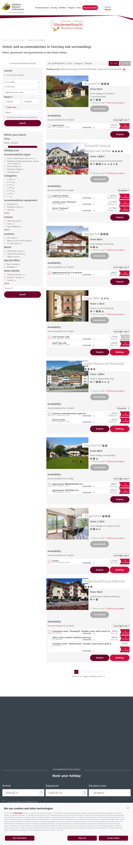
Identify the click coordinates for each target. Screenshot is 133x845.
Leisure (8, 217)
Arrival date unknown (15, 75)
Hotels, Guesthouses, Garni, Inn (21, 158)
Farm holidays (14, 166)
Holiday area (11, 150)
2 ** (10, 193)
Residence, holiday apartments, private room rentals (23, 162)
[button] (128, 808)
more (6, 283)
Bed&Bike (12, 267)
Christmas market (42, 8)
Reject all (82, 838)
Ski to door (12, 238)
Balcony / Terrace (15, 277)
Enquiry (120, 134)
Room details (12, 270)
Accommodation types (17, 154)
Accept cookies (113, 838)
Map (125, 63)
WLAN (11, 210)
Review (88, 63)
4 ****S (11, 182)
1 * (9, 196)
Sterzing (54, 8)
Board (7, 247)
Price (7, 138)
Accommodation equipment (20, 200)
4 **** (10, 185)
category (79, 63)
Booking (120, 352)
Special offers (12, 260)
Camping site (13, 172)
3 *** (10, 191)
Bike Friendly (13, 264)
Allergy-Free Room (16, 274)
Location (9, 233)
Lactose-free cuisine (16, 254)
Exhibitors (62, 8)
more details (99, 108)
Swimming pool (14, 221)
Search (22, 123)
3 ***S (10, 188)
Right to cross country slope (19, 240)
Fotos (78, 8)
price (69, 63)
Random (61, 63)
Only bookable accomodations (22, 802)
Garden (11, 280)
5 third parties (17, 813)
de (125, 8)
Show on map (97, 102)
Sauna (11, 223)
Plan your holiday (90, 8)
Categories (10, 175)
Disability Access (15, 207)
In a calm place (14, 243)
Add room (10, 107)
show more (88, 128)
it (129, 8)
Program (71, 8)
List (113, 63)
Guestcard (12, 204)
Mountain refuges (15, 169)
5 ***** (11, 179)
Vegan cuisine (13, 256)
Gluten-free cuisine (15, 251)
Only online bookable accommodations (22, 117)
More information (19, 838)
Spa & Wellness (14, 226)
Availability (54, 115)
